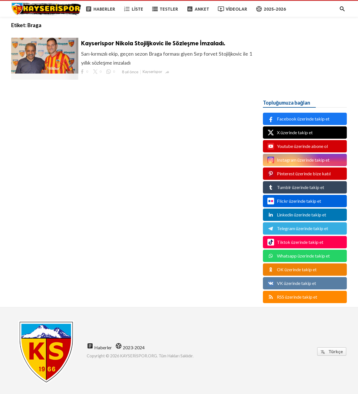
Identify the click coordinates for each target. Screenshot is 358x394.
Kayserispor (152, 71)
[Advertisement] (305, 52)
